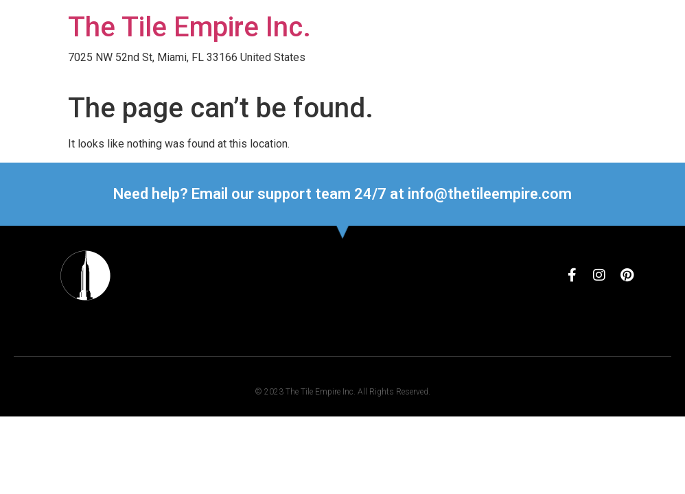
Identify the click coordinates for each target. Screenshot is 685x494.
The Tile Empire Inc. (189, 27)
